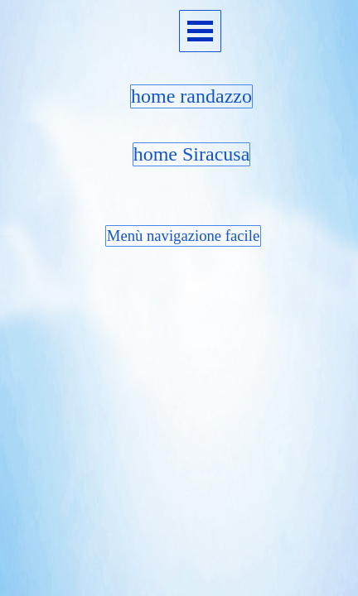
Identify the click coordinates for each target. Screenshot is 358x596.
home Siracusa (191, 154)
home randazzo (191, 96)
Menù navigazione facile (183, 235)
